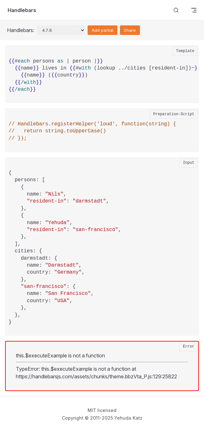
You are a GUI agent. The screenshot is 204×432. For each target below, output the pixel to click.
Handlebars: (20, 30)
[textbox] (104, 79)
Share (130, 30)
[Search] (176, 10)
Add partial (102, 30)
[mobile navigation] (193, 10)
